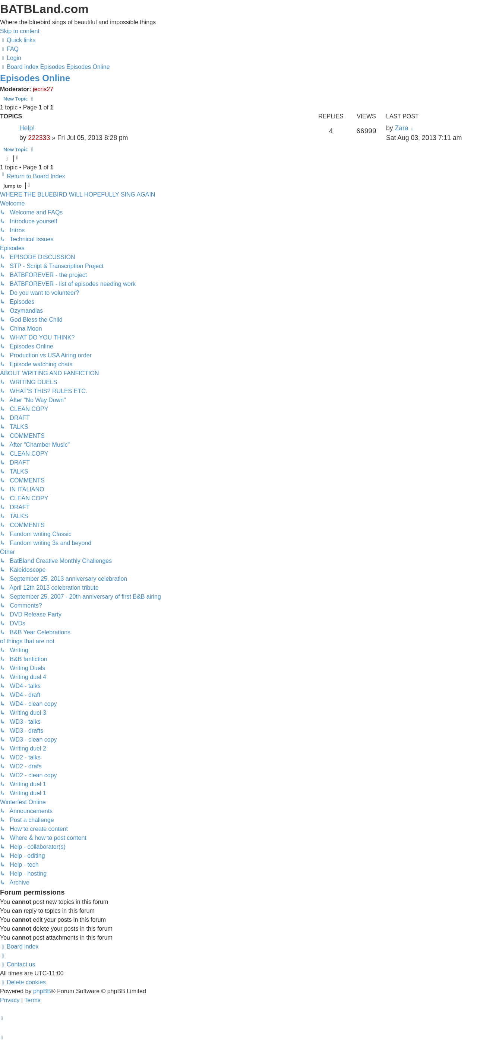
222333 (39, 137)
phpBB (42, 991)
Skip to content (20, 31)
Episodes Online (35, 78)
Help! (27, 128)
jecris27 (43, 89)
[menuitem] (9, 49)
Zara (401, 128)
